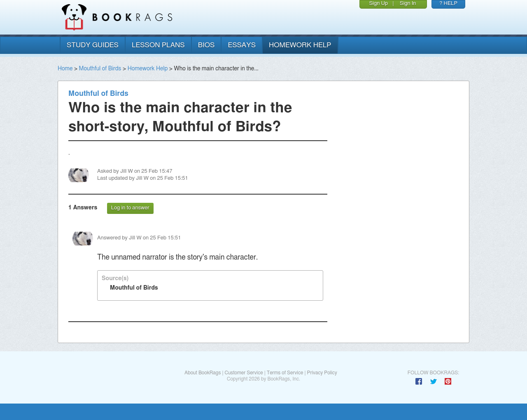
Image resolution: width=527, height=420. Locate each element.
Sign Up (378, 3)
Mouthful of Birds (100, 69)
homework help (300, 45)
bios (206, 45)
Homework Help (148, 69)
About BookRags (202, 372)
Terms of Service (285, 372)
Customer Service (243, 372)
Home (65, 69)
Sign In (408, 3)
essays (242, 45)
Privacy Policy (322, 372)
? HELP (448, 3)
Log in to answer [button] (130, 208)
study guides (93, 45)
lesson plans (158, 45)
